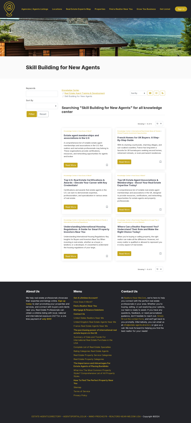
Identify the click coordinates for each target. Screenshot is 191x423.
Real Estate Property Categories (89, 359)
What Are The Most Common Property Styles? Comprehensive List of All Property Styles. (94, 373)
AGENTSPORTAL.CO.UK (74, 416)
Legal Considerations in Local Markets (131, 222)
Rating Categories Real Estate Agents (91, 351)
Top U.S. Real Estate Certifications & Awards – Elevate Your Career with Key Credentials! (85, 183)
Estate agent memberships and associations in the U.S (81, 136)
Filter (32, 114)
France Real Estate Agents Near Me (91, 326)
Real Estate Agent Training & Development (84, 93)
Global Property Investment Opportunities (132, 133)
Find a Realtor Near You (121, 9)
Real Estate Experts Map (78, 9)
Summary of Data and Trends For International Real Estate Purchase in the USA (93, 340)
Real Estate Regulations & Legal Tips (145, 220)
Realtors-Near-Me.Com (135, 298)
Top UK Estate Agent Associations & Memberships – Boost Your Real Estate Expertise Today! (139, 183)
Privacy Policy (80, 395)
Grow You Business (146, 9)
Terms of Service (82, 391)
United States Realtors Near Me (89, 318)
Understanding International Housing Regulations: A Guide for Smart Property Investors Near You (86, 229)
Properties (100, 9)
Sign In (181, 9)
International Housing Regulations (76, 222)
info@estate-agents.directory (137, 325)
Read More (70, 165)
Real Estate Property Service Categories (93, 355)
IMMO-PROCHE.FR (98, 416)
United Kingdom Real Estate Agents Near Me (95, 322)
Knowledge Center (70, 90)
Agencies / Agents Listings (34, 9)
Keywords (30, 88)
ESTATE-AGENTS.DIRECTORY (46, 416)
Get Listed (165, 9)
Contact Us (79, 314)
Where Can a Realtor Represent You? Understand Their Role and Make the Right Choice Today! (138, 229)
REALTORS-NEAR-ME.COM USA (125, 416)
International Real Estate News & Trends (146, 131)
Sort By (29, 100)
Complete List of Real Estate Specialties (92, 347)
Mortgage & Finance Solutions (89, 310)
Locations (57, 9)
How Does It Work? (85, 131)
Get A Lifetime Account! (86, 298)
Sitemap (77, 387)
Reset (43, 114)
